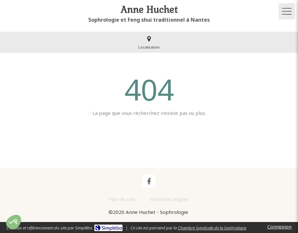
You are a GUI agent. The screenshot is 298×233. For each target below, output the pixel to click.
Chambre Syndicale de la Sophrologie (212, 228)
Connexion (279, 226)
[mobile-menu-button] (287, 11)
